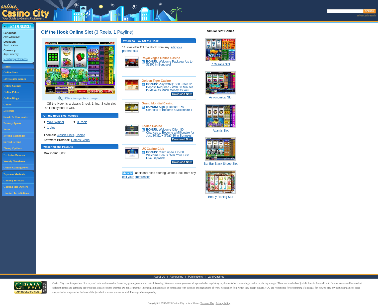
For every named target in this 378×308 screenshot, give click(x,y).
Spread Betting (12, 141)
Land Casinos (215, 276)
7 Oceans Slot (220, 64)
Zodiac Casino (152, 126)
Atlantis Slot (220, 130)
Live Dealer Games (14, 78)
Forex (6, 129)
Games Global (80, 140)
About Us (159, 276)
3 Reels (82, 122)
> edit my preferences (15, 59)
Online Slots (10, 72)
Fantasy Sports (12, 123)
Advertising (176, 276)
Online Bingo (11, 98)
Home (6, 66)
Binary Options (12, 148)
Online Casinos (12, 85)
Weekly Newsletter (14, 161)
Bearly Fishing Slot (220, 197)
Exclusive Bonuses (14, 155)
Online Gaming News (15, 167)
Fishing (80, 135)
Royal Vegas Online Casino (161, 58)
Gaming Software (13, 180)
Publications (195, 276)
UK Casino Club (153, 149)
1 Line (51, 127)
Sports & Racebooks (15, 116)
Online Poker (11, 91)
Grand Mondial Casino (157, 103)
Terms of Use (207, 303)
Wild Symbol (55, 122)
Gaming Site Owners (15, 186)
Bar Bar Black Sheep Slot (220, 163)
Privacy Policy (223, 303)
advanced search (366, 15)
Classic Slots (65, 135)
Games (7, 104)
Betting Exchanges (14, 135)
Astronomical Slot (220, 97)
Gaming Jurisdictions (16, 192)
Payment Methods (14, 174)
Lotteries (8, 110)
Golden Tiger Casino (156, 80)
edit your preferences (136, 177)
